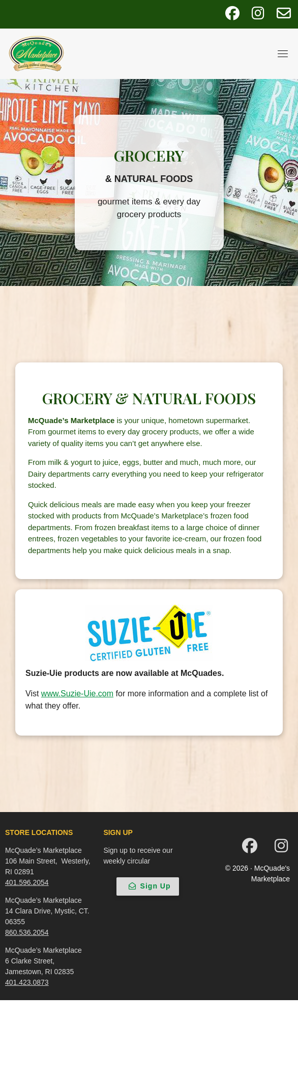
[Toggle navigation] (283, 53)
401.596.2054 (27, 882)
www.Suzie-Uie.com (77, 693)
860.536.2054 (27, 932)
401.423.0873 (27, 982)
